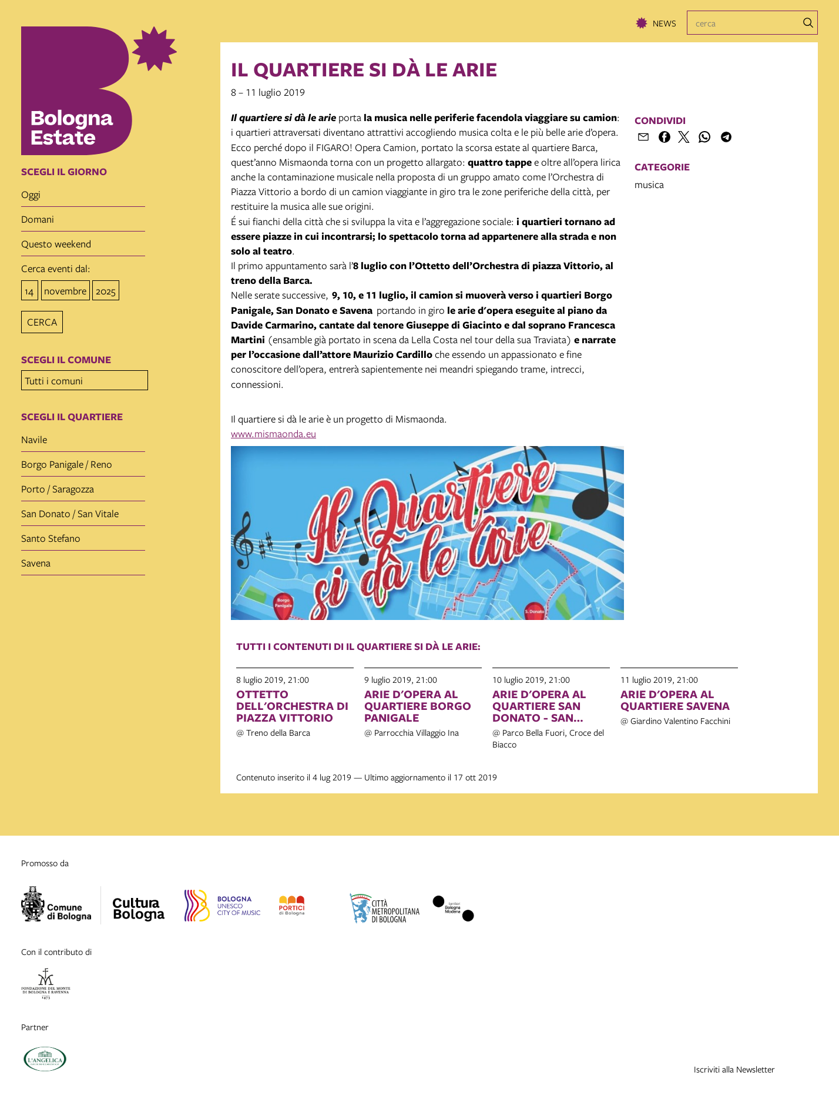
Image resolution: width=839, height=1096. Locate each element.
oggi (31, 194)
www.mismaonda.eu (273, 433)
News (664, 23)
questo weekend (56, 243)
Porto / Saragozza (57, 485)
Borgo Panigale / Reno (66, 460)
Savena (36, 559)
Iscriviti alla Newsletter (734, 1069)
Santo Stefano (50, 534)
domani (37, 219)
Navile (34, 436)
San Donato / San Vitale (70, 510)
